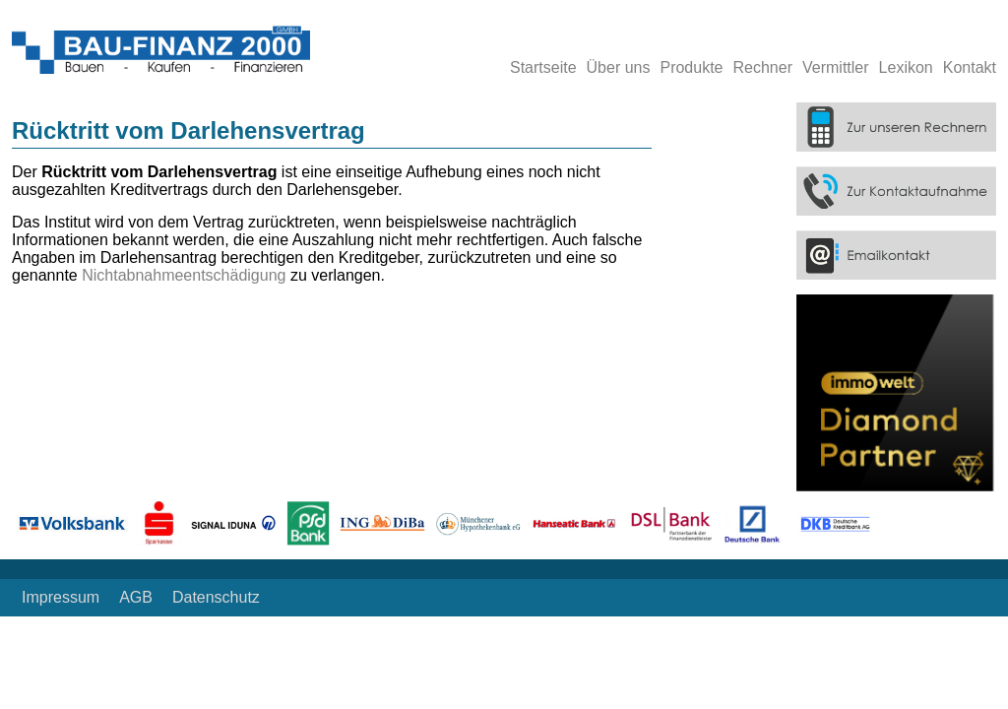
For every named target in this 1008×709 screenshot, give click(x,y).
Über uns (619, 67)
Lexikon (906, 67)
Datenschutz (216, 597)
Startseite (543, 67)
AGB (136, 597)
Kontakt (969, 67)
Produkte (691, 67)
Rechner (762, 67)
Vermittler (835, 67)
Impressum (60, 597)
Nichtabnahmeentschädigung (186, 275)
